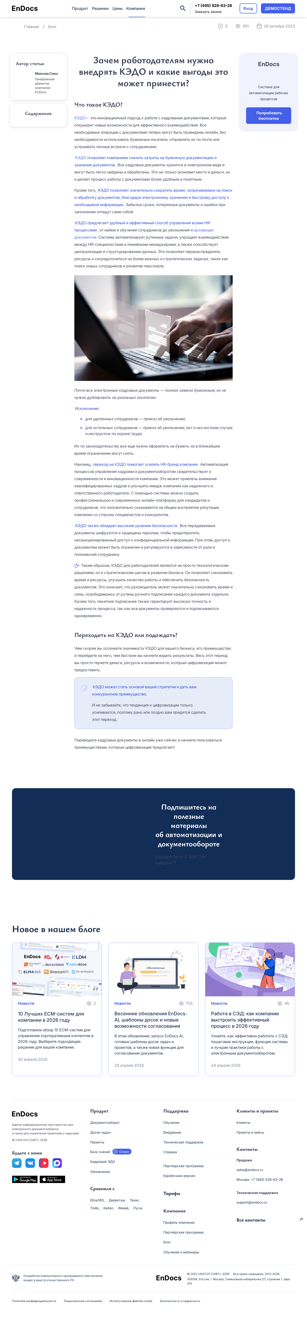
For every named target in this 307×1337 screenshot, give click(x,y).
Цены (117, 8)
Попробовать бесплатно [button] (269, 115)
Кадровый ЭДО (102, 1161)
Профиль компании (179, 1222)
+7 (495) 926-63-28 (213, 5)
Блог (167, 1242)
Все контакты (250, 1219)
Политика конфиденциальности (34, 1301)
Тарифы (171, 1193)
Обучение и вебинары (181, 1252)
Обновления (100, 1172)
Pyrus (138, 1208)
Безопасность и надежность (180, 1301)
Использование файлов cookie (131, 1301)
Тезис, (135, 1200)
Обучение (171, 1122)
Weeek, (124, 1208)
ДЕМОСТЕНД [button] (278, 8)
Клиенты (243, 1122)
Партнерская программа (183, 1166)
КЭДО (80, 117)
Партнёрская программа (183, 1232)
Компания (135, 8)
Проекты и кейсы (250, 1132)
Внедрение (172, 1132)
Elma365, (97, 1200)
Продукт (80, 8)
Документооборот (105, 1122)
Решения (100, 8)
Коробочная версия (179, 1176)
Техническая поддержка (183, 1142)
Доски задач (100, 1132)
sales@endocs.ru (249, 1170)
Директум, (117, 1200)
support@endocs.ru (251, 1202)
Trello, (95, 1208)
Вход (248, 8)
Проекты (97, 1142)
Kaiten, (108, 1208)
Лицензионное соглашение (83, 1301)
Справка (170, 1152)
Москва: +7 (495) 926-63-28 (259, 1179)
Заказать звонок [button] (208, 12)
